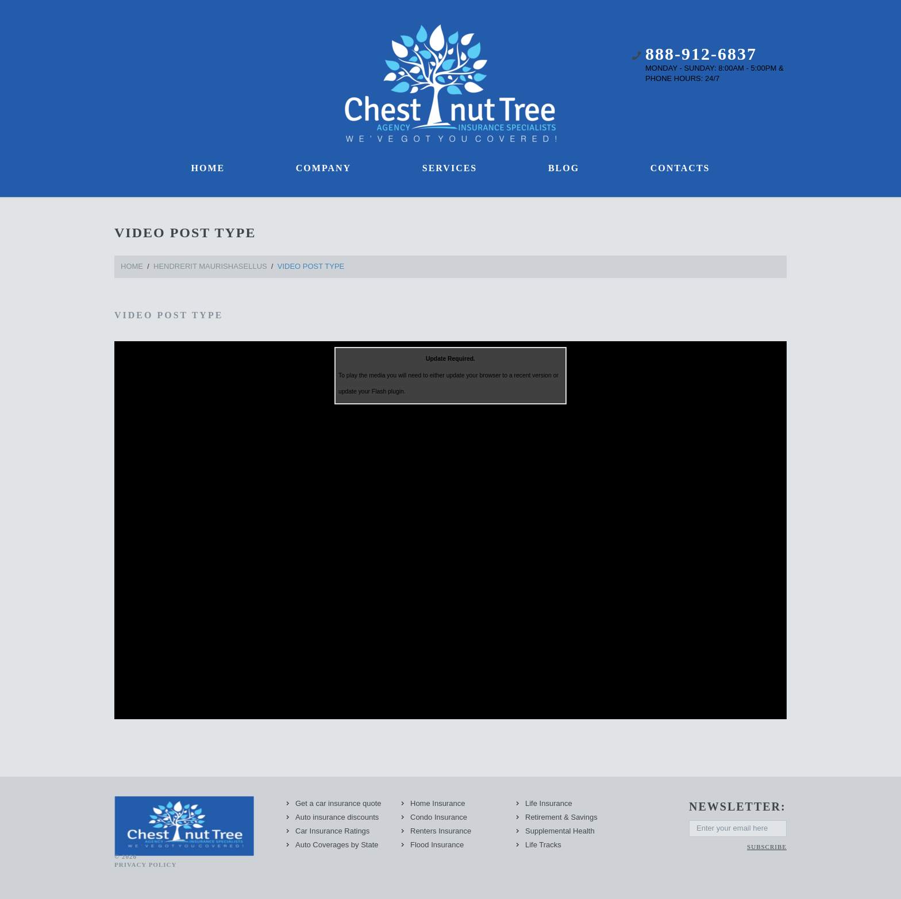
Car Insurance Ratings (332, 831)
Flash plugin (388, 391)
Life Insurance (548, 803)
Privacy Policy (145, 864)
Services (449, 168)
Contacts (680, 168)
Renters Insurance (440, 831)
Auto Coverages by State (337, 844)
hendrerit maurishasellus (210, 266)
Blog (563, 168)
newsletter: (737, 806)
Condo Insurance (438, 817)
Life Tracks (543, 844)
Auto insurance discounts (337, 817)
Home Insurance (437, 803)
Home (208, 168)
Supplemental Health (560, 831)
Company (323, 168)
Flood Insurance (437, 844)
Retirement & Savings (561, 817)
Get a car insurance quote (338, 803)
